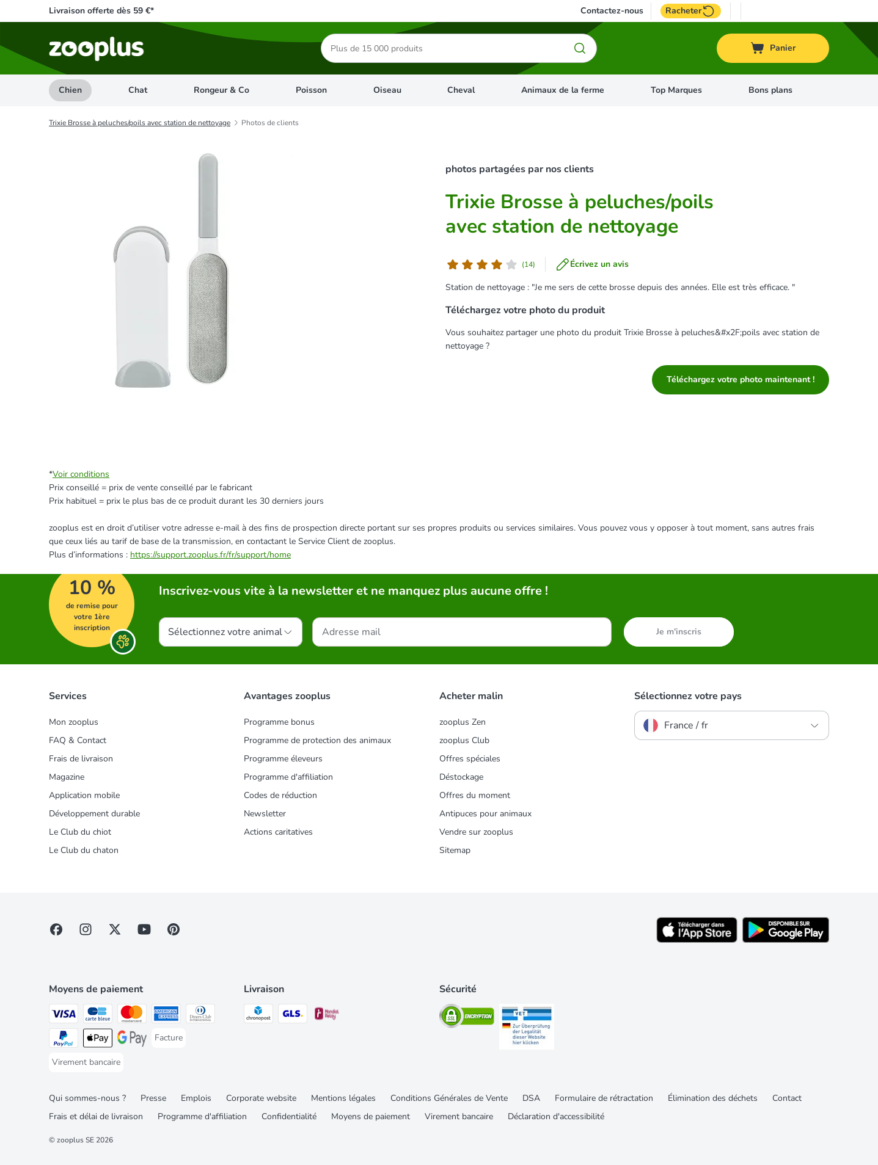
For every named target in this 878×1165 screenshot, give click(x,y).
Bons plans (770, 90)
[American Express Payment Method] (166, 1016)
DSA (531, 1098)
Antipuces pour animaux (485, 813)
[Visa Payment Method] (63, 1016)
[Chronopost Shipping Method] (258, 1016)
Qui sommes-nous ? (87, 1098)
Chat (137, 90)
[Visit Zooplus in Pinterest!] (173, 929)
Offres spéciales (469, 758)
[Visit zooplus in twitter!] (115, 929)
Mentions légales (343, 1098)
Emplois (196, 1098)
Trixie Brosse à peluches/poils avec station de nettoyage (139, 123)
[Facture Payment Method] (169, 1038)
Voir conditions (81, 474)
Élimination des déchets (713, 1098)
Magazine (66, 777)
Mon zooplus (73, 722)
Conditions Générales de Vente (449, 1098)
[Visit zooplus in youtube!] (144, 929)
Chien (70, 90)
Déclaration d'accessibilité (556, 1116)
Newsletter (265, 813)
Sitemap (454, 850)
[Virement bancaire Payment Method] (86, 1062)
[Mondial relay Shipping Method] (327, 1016)
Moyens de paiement (370, 1116)
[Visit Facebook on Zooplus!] (56, 929)
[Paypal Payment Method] (63, 1040)
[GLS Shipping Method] (292, 1016)
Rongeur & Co (221, 90)
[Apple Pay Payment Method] (97, 1040)
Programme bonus (279, 722)
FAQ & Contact (77, 740)
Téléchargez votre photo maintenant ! (740, 379)
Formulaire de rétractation (604, 1098)
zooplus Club (464, 740)
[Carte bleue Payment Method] (97, 1016)
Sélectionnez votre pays (688, 696)
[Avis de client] (490, 264)
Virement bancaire (459, 1116)
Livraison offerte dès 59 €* (101, 10)
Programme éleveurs (283, 758)
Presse (153, 1098)
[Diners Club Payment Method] (200, 1016)
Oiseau (387, 90)
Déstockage (461, 777)
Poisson (311, 90)
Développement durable (94, 813)
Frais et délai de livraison (96, 1116)
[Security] (466, 1018)
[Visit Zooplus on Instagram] (85, 929)
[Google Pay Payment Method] (132, 1040)
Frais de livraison (81, 758)
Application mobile (84, 795)
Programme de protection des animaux (317, 740)
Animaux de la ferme (562, 90)
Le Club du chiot (80, 832)
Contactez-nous (611, 10)
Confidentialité (289, 1116)
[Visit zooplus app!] (696, 940)
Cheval (461, 90)
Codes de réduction (280, 795)
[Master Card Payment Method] (132, 1016)
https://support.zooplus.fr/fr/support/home (210, 555)
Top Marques (676, 90)
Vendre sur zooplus (476, 832)
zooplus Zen (462, 722)
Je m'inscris (678, 631)
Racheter (690, 11)
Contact (787, 1098)
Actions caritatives (278, 832)
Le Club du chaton (84, 850)
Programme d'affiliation (288, 777)
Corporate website (261, 1098)
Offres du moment (474, 795)
